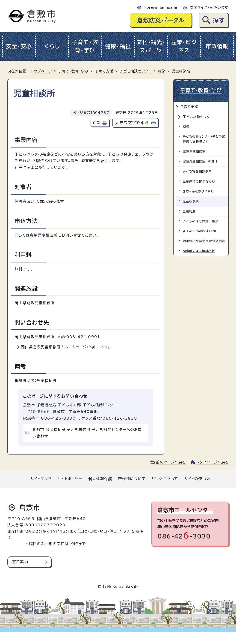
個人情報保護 (100, 479)
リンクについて (165, 479)
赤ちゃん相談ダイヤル (198, 191)
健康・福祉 (118, 46)
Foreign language (160, 7)
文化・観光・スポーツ (150, 46)
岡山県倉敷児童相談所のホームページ (66, 347)
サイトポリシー (70, 479)
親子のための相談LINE (200, 230)
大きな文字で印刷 (132, 123)
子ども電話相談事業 (197, 171)
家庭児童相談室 (194, 151)
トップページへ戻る (212, 462)
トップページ (41, 71)
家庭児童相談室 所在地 (200, 161)
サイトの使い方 (197, 479)
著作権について (132, 479)
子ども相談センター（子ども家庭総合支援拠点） (204, 139)
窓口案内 (20, 562)
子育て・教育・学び (85, 46)
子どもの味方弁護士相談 (200, 221)
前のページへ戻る (171, 462)
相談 (161, 71)
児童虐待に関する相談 (199, 181)
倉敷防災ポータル (161, 20)
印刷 (96, 123)
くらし (52, 46)
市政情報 (217, 46)
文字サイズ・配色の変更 (209, 7)
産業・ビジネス (184, 46)
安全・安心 (19, 46)
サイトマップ (41, 479)
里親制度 (189, 211)
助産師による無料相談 (199, 250)
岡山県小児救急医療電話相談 (204, 240)
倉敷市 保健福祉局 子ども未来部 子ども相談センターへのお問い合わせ (87, 433)
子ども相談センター (135, 71)
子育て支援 (104, 71)
